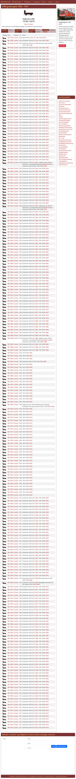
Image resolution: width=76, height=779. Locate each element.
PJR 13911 (10, 414)
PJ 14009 (35, 699)
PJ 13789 (35, 53)
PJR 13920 (10, 440)
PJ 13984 (35, 627)
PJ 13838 (35, 197)
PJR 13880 (10, 321)
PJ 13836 (35, 191)
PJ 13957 (35, 547)
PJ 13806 (35, 102)
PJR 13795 (10, 70)
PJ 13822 (35, 148)
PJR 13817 (10, 134)
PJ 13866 (35, 281)
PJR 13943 (10, 506)
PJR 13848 (10, 229)
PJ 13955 (35, 541)
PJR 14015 (10, 716)
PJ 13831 (35, 177)
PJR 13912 (10, 417)
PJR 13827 (10, 162)
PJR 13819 (10, 139)
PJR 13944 (10, 509)
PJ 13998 (35, 667)
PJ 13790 (35, 56)
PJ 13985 (35, 630)
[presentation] (62, 740)
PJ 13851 (35, 238)
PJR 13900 (10, 381)
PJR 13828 (10, 168)
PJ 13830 (35, 174)
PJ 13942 (35, 503)
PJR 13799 (10, 82)
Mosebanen (62, 136)
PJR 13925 (10, 455)
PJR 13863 (10, 272)
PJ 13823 (35, 151)
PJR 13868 (10, 286)
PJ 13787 (35, 47)
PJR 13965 (10, 570)
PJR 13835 (10, 188)
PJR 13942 (10, 503)
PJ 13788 (35, 50)
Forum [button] (44, 2)
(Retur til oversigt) (28, 24)
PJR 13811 (10, 116)
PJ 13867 (35, 283)
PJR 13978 (10, 610)
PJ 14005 (35, 687)
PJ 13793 (35, 65)
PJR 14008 (10, 696)
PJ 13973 (35, 595)
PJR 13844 (10, 217)
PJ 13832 (35, 180)
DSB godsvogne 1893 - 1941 (15, 6)
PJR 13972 (10, 592)
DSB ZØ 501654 (47, 164)
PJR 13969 (10, 582)
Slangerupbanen (63, 152)
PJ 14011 (35, 704)
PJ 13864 (35, 275)
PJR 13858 (10, 258)
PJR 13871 (10, 295)
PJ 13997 (35, 664)
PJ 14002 (35, 679)
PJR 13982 (10, 621)
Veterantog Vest (63, 164)
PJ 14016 (35, 719)
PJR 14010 (10, 702)
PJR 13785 (10, 40)
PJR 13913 (10, 420)
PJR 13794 (10, 68)
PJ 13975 (35, 601)
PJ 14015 (35, 716)
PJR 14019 (10, 727)
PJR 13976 (10, 604)
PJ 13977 (35, 607)
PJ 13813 (35, 122)
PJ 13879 (35, 318)
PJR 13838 (10, 197)
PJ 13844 (35, 217)
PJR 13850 (10, 235)
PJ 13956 (35, 544)
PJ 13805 (35, 99)
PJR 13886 (10, 338)
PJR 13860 (10, 263)
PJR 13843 (10, 215)
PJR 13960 (10, 555)
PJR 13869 (10, 289)
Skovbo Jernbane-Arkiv (65, 150)
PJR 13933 (10, 478)
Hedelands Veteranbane (65, 127)
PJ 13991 (35, 647)
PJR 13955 (10, 541)
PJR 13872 (10, 298)
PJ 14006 (35, 690)
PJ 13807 (35, 105)
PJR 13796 (10, 73)
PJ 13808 (35, 108)
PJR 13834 (10, 186)
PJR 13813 (10, 122)
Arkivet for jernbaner (64, 101)
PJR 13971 (10, 589)
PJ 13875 (35, 306)
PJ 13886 (35, 338)
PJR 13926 (10, 457)
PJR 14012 (10, 707)
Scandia (16, 37)
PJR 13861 (10, 266)
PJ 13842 (35, 212)
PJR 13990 (10, 644)
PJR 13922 (10, 446)
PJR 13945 (10, 512)
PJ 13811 (35, 116)
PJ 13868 (35, 286)
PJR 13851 (10, 238)
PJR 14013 (10, 710)
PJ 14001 (35, 676)
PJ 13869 (35, 289)
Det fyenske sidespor (64, 120)
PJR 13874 (10, 304)
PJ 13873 (35, 301)
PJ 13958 (35, 549)
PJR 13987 (10, 635)
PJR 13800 (10, 85)
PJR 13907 (10, 402)
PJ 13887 (35, 344)
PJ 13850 (35, 235)
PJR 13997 (10, 664)
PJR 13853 (10, 243)
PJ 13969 (35, 582)
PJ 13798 (35, 79)
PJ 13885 (35, 335)
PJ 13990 (35, 644)
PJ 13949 (35, 524)
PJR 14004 (10, 684)
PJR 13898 (10, 376)
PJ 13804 (35, 96)
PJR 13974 (10, 598)
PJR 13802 (10, 91)
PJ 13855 (35, 249)
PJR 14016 (10, 719)
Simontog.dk (62, 149)
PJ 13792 (35, 62)
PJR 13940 (10, 498)
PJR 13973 (10, 595)
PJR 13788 (10, 50)
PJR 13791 (10, 59)
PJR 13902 (10, 387)
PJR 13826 (10, 159)
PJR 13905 (10, 396)
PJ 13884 (35, 332)
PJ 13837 (35, 194)
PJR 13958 (10, 549)
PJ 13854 (35, 246)
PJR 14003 (10, 681)
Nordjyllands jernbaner (65, 142)
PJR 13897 (10, 373)
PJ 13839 (35, 200)
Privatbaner (36, 2)
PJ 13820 (35, 142)
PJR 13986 (10, 633)
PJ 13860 (35, 263)
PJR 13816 (10, 131)
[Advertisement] (66, 72)
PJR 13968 (10, 578)
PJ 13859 (35, 261)
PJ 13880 (35, 321)
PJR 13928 (10, 463)
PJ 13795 (35, 70)
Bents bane (62, 103)
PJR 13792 (10, 62)
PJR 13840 (10, 203)
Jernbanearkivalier (64, 131)
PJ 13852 (35, 240)
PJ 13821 (35, 145)
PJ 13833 (35, 183)
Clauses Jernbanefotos (65, 104)
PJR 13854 (10, 246)
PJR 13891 (10, 356)
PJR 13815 (10, 128)
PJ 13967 (35, 575)
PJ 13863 (35, 272)
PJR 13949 (10, 524)
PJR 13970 (10, 587)
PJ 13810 (35, 114)
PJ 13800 (35, 85)
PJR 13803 (10, 93)
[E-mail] (38, 748)
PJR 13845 (10, 220)
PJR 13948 (10, 521)
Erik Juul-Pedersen (64, 122)
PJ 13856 (35, 252)
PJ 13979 (35, 612)
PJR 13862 (10, 269)
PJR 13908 (10, 404)
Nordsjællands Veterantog (66, 143)
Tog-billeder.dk (63, 161)
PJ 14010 (35, 702)
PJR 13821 (10, 145)
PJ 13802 (35, 91)
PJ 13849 (35, 232)
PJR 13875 (10, 306)
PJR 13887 (10, 344)
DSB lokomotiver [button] (17, 2)
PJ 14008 (35, 696)
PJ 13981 (35, 618)
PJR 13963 (10, 564)
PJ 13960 (35, 555)
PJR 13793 (10, 65)
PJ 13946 (35, 515)
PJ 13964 (35, 567)
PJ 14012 (35, 707)
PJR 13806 (10, 102)
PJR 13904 (10, 393)
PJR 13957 (10, 547)
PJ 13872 (35, 298)
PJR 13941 (10, 501)
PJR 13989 (10, 641)
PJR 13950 (10, 526)
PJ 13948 (35, 521)
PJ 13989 (35, 641)
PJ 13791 (35, 59)
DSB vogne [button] (27, 2)
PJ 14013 (35, 710)
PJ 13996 (35, 661)
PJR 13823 (10, 151)
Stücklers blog (63, 154)
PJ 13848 (35, 229)
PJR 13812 (10, 119)
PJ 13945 (35, 512)
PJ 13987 (35, 635)
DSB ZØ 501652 (47, 207)
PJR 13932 (10, 475)
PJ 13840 (35, 203)
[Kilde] (38, 738)
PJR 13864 (10, 275)
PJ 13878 (35, 315)
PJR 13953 (10, 535)
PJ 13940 (35, 498)
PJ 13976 (35, 604)
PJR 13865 (10, 278)
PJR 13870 (10, 292)
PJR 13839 (10, 200)
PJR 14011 (10, 704)
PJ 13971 (35, 589)
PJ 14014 (35, 713)
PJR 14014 (10, 713)
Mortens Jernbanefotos (65, 134)
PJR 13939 (10, 495)
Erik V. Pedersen (63, 124)
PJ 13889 (35, 350)
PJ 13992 (35, 650)
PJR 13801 (10, 88)
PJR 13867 (10, 283)
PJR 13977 (10, 607)
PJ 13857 (35, 255)
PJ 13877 (35, 312)
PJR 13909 (10, 409)
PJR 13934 (10, 480)
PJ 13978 (35, 610)
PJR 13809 (10, 111)
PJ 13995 (35, 658)
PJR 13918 (10, 434)
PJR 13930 (10, 469)
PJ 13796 (35, 73)
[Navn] (38, 743)
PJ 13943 (35, 506)
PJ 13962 (35, 561)
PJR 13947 (10, 518)
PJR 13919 (10, 437)
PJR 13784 (10, 37)
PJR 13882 (10, 327)
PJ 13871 (35, 295)
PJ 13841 (35, 206)
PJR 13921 (10, 443)
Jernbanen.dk (5, 2)
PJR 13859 (10, 261)
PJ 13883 (35, 329)
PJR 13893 (10, 361)
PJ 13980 (35, 615)
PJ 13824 (35, 154)
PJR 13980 (10, 615)
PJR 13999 (10, 670)
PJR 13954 (10, 538)
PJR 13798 (10, 79)
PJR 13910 (10, 411)
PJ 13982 (35, 621)
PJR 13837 (10, 194)
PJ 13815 (35, 128)
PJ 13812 (35, 119)
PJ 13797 (35, 76)
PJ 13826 (35, 159)
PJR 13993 (10, 653)
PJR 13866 (10, 281)
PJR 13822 (10, 148)
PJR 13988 (10, 638)
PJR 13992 (10, 650)
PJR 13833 (10, 183)
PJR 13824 (10, 154)
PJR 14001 (10, 676)
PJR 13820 (10, 142)
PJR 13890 (10, 353)
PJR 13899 (10, 379)
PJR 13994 (10, 656)
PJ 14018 (35, 725)
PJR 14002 (10, 679)
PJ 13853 (35, 243)
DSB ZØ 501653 (47, 340)
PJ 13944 (35, 509)
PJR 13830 (10, 174)
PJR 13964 (10, 567)
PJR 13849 (10, 232)
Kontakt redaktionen (61, 776)
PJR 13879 (10, 318)
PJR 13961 (10, 558)
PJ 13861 (35, 266)
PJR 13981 (10, 618)
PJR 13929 (10, 466)
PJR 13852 (10, 240)
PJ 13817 (35, 134)
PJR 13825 (10, 157)
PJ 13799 (35, 82)
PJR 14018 (10, 725)
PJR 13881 (10, 324)
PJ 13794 (35, 68)
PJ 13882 (35, 327)
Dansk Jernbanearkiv (64, 111)
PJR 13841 (10, 206)
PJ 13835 (35, 188)
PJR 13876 (10, 309)
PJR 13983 (10, 624)
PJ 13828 (35, 168)
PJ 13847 (35, 226)
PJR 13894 (10, 364)
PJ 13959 (35, 552)
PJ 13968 (35, 578)
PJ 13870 (35, 292)
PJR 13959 (10, 552)
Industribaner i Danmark (66, 129)
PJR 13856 (10, 252)
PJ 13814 (35, 125)
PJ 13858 (35, 258)
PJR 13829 (10, 171)
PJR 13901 (10, 384)
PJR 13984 (10, 627)
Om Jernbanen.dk (49, 776)
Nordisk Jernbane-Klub (65, 140)
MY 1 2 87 (61, 138)
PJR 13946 (10, 515)
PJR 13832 (10, 180)
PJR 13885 (10, 335)
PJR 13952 (10, 532)
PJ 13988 (35, 638)
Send (53, 746)
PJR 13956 (10, 544)
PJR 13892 (10, 358)
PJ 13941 (35, 501)
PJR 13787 (10, 47)
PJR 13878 (10, 315)
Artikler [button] (50, 2)
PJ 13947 (35, 518)
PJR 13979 (10, 612)
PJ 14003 (35, 681)
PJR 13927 (10, 460)
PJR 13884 (10, 332)
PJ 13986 (35, 633)
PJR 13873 (10, 301)
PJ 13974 (35, 598)
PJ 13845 (35, 220)
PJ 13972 (35, 592)
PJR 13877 (10, 312)
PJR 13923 (10, 449)
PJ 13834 (35, 186)
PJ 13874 (35, 304)
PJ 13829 (35, 171)
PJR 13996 (10, 661)
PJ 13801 (35, 88)
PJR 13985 (10, 630)
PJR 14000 (10, 673)
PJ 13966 (35, 572)
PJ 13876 (35, 309)
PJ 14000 (35, 673)
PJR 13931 (10, 472)
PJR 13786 (10, 43)
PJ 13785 (35, 40)
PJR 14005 (10, 687)
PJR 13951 (10, 529)
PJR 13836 (10, 191)
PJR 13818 (10, 136)
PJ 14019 (35, 727)
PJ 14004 (35, 684)
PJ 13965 (35, 570)
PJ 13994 (35, 656)
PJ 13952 (35, 532)
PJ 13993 (35, 653)
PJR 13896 (10, 370)
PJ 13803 (35, 93)
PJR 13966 (10, 572)
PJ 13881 (35, 324)
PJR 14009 (10, 699)
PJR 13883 (10, 329)
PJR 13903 (10, 390)
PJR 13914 (10, 423)
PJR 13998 (10, 667)
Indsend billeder (61, 746)
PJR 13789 (10, 53)
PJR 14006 (10, 690)
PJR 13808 (10, 108)
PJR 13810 (10, 114)
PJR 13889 (10, 350)
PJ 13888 (35, 347)
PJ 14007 (35, 693)
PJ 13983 (35, 624)
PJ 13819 (35, 139)
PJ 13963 (35, 564)
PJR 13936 (10, 486)
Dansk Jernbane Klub (64, 110)
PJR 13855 (10, 249)
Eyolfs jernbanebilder (65, 126)
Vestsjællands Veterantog (66, 163)
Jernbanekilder (63, 133)
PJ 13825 (35, 157)
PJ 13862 (35, 269)
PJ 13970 (35, 587)
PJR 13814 (10, 125)
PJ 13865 (35, 278)
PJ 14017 (35, 722)
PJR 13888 (10, 347)
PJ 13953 (35, 535)
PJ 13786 (35, 43)
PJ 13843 (35, 215)
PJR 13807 (10, 105)
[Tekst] (13, 743)
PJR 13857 (10, 255)
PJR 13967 (10, 575)
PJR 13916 (10, 429)
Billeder (45, 32)
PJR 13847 (10, 226)
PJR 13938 (10, 492)
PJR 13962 (10, 561)
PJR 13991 (10, 647)
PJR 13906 (10, 399)
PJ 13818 (35, 136)
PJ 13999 (35, 670)
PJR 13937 (10, 489)
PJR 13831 (10, 177)
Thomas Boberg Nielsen (65, 159)
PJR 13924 (10, 452)
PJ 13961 (35, 558)
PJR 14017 (10, 722)
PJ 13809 (35, 111)
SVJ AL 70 (32, 37)
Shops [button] (57, 2)
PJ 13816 (35, 131)
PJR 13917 (10, 432)
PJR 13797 (10, 76)
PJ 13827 (35, 162)
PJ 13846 (35, 223)
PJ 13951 (35, 529)
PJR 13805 (10, 99)
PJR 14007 (10, 693)
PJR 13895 (10, 367)
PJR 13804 (10, 96)
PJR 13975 (10, 601)
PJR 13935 (10, 483)
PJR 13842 (10, 212)
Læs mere (62, 46)
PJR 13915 (10, 426)
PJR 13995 (10, 658)
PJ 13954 (35, 538)
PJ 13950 (35, 526)
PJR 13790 (10, 56)
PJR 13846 (10, 223)
